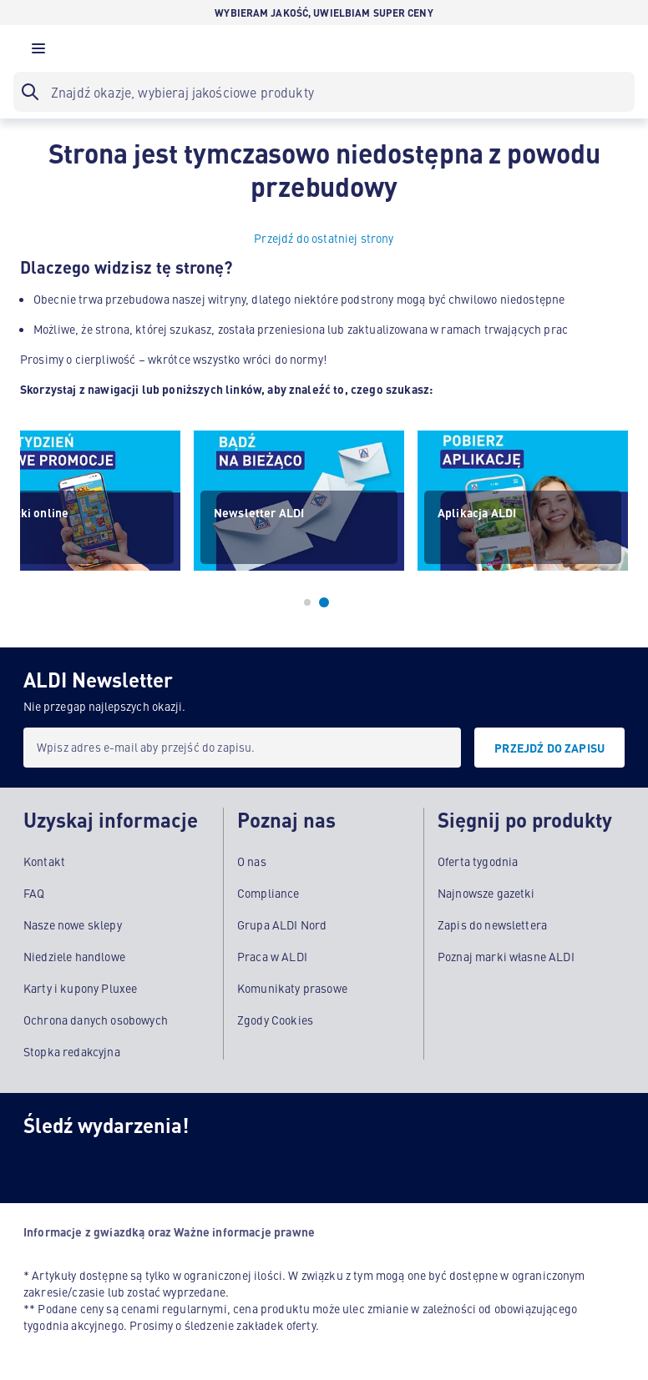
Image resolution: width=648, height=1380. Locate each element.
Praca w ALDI (272, 956)
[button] (38, 52)
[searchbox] (324, 92)
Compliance (268, 892)
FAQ (33, 892)
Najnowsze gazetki (486, 892)
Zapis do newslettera (492, 924)
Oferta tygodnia (478, 861)
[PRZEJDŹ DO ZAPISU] (549, 748)
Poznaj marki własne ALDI (506, 956)
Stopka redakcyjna (71, 1051)
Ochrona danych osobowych (95, 1019)
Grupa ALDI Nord (282, 924)
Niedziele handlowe (74, 956)
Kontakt (44, 861)
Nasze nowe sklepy (72, 924)
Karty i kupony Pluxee (80, 988)
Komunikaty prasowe (292, 988)
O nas (251, 861)
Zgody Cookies (275, 1019)
